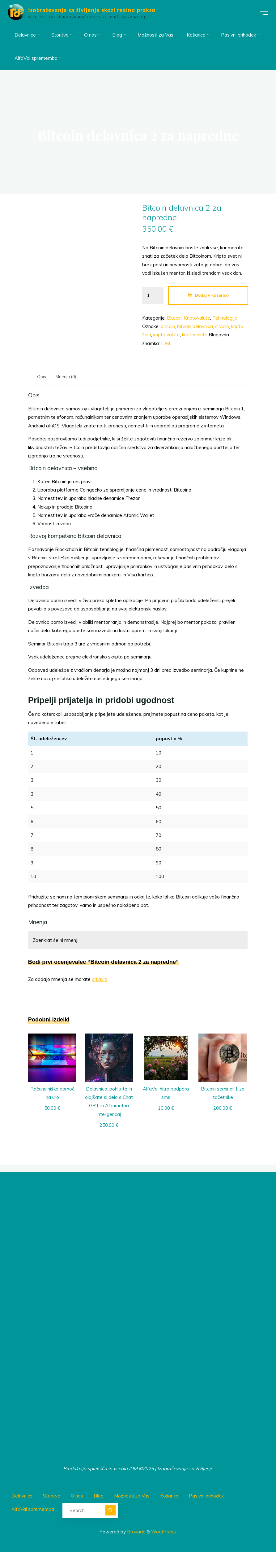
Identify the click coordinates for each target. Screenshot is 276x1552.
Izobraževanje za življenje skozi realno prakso (93, 10)
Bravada (136, 1530)
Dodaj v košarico (212, 295)
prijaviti (99, 979)
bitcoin (168, 326)
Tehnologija (225, 318)
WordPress (163, 1530)
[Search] (111, 1509)
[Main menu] (261, 12)
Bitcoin (174, 318)
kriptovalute (195, 335)
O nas (77, 1495)
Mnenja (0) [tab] (66, 376)
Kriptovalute (197, 318)
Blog (99, 1495)
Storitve (52, 1495)
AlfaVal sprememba (32, 1508)
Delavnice (22, 1495)
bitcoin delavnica (195, 326)
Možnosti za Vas (133, 1495)
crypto (222, 326)
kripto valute (167, 335)
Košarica (170, 1495)
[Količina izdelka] (152, 295)
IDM (165, 343)
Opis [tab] (41, 376)
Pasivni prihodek (208, 1495)
